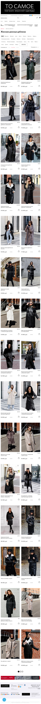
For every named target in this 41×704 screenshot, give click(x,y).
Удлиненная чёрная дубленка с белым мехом (6, 207)
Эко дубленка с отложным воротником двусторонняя (26, 496)
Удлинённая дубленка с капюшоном (6, 83)
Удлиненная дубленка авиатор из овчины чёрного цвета (6, 620)
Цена (9, 47)
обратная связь (26, 694)
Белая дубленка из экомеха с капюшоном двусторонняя (6, 331)
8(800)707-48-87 (35, 685)
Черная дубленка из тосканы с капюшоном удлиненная (27, 414)
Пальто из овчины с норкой (6, 578)
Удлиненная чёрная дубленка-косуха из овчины (6, 538)
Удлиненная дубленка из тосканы (26, 579)
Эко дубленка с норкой (5, 661)
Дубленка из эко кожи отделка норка (5, 455)
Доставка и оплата (12, 21)
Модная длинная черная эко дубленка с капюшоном (7, 124)
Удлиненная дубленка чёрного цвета (25, 165)
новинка (2, 652)
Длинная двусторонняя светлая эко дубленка (5, 414)
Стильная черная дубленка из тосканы (6, 165)
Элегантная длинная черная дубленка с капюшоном (27, 207)
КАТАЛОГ (2, 25)
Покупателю (24, 21)
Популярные (13, 47)
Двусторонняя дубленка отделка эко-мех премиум (26, 620)
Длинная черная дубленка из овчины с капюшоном (7, 496)
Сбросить (23, 44)
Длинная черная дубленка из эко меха (7, 248)
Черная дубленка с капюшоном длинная (25, 290)
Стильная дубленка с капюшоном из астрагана (26, 124)
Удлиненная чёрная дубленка (5, 290)
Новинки (17, 47)
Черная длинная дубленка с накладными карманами (6, 372)
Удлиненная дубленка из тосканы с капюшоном (26, 538)
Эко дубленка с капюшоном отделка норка (27, 455)
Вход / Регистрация (37, 15)
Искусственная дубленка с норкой (26, 248)
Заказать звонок (4, 17)
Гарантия (6, 21)
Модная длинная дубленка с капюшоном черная (27, 372)
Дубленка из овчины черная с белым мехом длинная (27, 662)
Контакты (18, 21)
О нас (2, 21)
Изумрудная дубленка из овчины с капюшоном (26, 83)
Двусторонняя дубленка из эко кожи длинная (27, 331)
